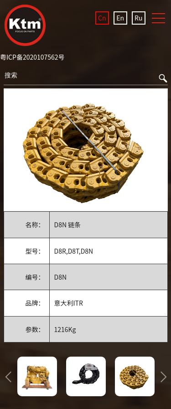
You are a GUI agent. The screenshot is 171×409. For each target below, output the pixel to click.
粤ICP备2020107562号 (32, 56)
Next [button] (161, 376)
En (120, 17)
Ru (138, 17)
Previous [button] (10, 376)
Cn (102, 17)
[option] (85, 150)
